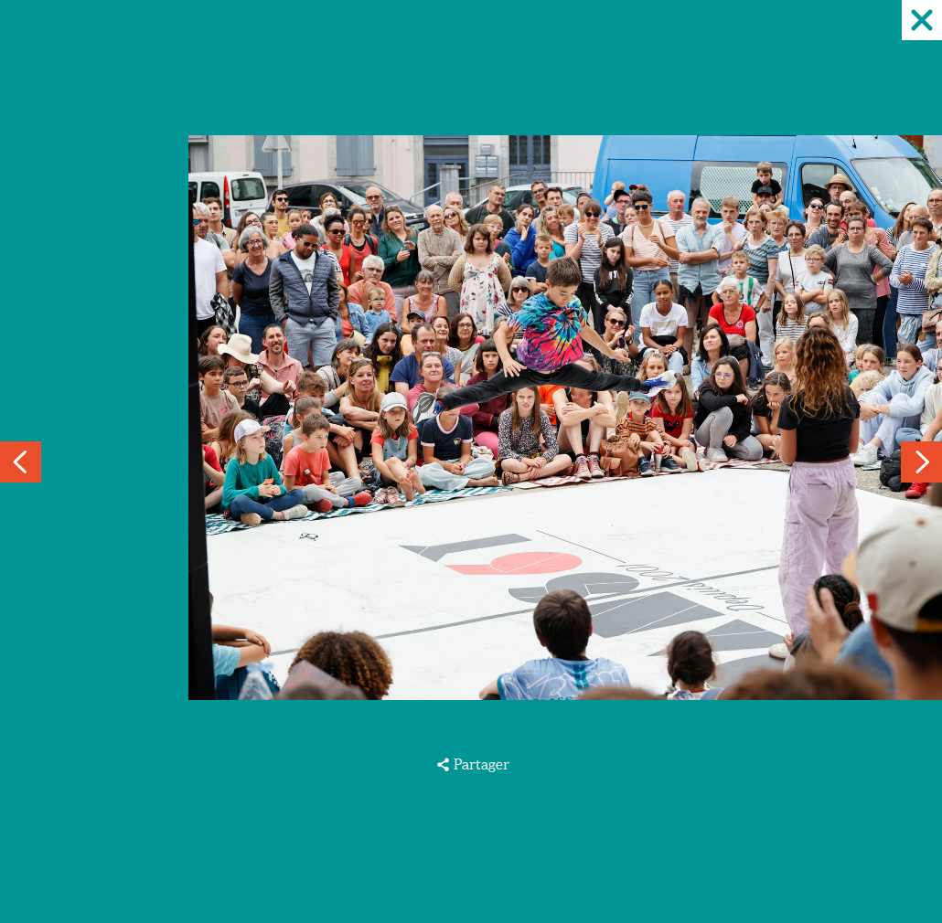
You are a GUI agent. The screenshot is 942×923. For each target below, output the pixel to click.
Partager (481, 764)
